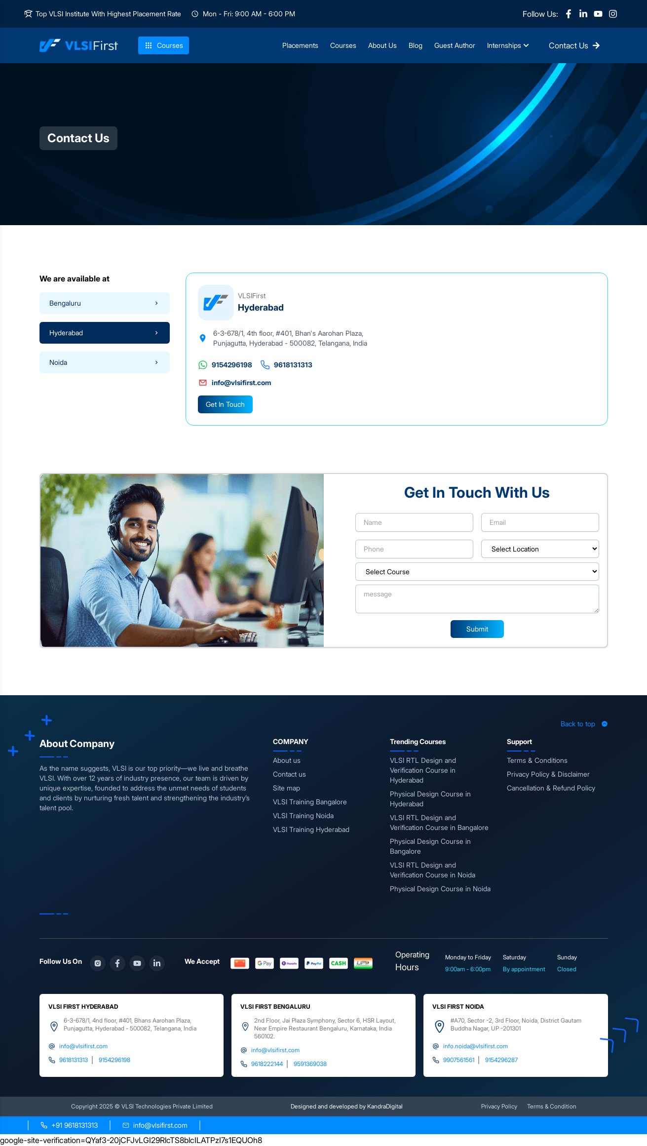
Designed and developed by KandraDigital (347, 1106)
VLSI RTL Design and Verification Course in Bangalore (439, 822)
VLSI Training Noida (303, 815)
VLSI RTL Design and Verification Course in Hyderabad (423, 770)
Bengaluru (104, 303)
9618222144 (267, 1063)
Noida (104, 362)
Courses (163, 45)
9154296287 (501, 1060)
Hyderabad (104, 332)
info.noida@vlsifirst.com (475, 1046)
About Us (382, 45)
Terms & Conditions (537, 760)
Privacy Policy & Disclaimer (548, 774)
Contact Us (574, 45)
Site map (286, 788)
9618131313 (286, 365)
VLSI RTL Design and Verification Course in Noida (432, 870)
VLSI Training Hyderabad (311, 829)
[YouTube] (598, 13)
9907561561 (458, 1060)
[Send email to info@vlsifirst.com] (155, 1125)
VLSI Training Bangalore (310, 801)
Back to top (584, 723)
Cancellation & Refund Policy (551, 788)
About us (287, 760)
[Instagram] (613, 13)
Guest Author (454, 45)
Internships (508, 45)
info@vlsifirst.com (234, 383)
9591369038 (310, 1063)
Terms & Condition (551, 1106)
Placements (300, 45)
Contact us (289, 774)
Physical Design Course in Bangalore (430, 846)
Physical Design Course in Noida (440, 888)
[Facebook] (568, 13)
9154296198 (225, 365)
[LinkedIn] (583, 13)
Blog (415, 45)
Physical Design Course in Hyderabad (430, 799)
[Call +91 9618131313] (69, 1125)
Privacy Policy (499, 1106)
